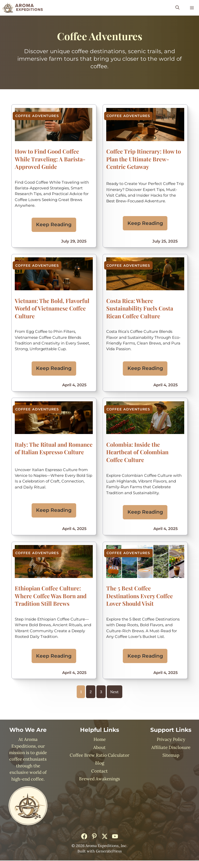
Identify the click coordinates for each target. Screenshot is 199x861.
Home (100, 740)
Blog (99, 764)
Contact (99, 771)
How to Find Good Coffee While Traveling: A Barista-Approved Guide (50, 158)
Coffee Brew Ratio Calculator (99, 756)
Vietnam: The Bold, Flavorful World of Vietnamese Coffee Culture (52, 308)
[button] (177, 8)
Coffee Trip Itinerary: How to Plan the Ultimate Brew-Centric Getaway (143, 158)
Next (114, 692)
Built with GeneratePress (99, 851)
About (99, 748)
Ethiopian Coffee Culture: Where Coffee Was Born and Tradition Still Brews (51, 596)
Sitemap (170, 756)
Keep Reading (54, 225)
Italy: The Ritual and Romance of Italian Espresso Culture (54, 448)
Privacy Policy (171, 740)
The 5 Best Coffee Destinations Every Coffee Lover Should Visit (139, 596)
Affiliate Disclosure (170, 748)
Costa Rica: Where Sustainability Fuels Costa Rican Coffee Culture (139, 308)
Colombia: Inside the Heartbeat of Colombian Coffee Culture (137, 452)
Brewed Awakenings (99, 779)
